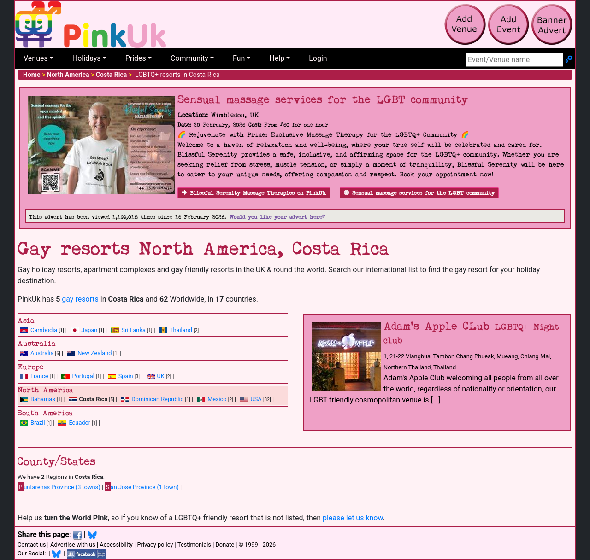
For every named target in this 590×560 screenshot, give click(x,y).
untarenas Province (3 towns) (59, 486)
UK (161, 376)
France (39, 376)
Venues (36, 58)
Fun (239, 58)
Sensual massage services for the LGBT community (419, 193)
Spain (125, 376)
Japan (89, 330)
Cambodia (43, 330)
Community (189, 58)
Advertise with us (72, 544)
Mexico (216, 399)
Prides (135, 58)
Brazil (37, 422)
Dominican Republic (157, 399)
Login (318, 58)
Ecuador (79, 422)
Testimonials (194, 544)
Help (276, 58)
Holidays (86, 58)
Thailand (181, 330)
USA (255, 399)
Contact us (32, 544)
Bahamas (42, 399)
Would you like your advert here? (277, 217)
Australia (41, 353)
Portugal (83, 376)
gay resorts (80, 299)
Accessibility (116, 544)
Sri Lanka (133, 330)
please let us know (353, 517)
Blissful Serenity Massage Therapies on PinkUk (254, 193)
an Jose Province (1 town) (142, 486)
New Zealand (94, 353)
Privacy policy (155, 544)
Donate (224, 544)
